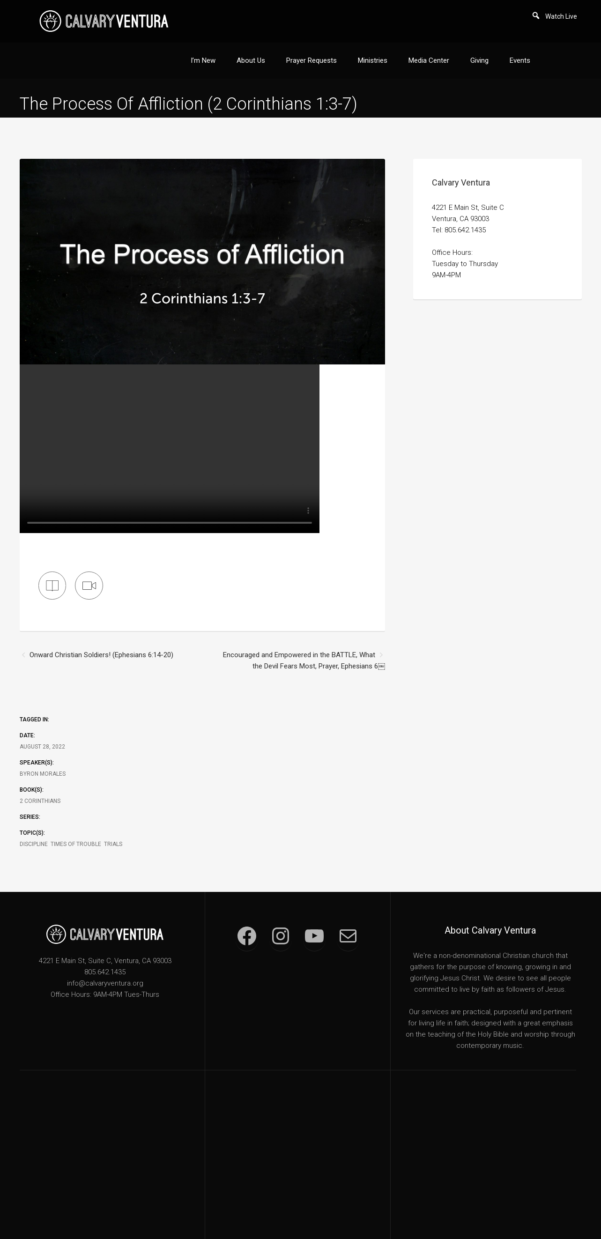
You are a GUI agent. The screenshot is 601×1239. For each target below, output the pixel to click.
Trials (113, 835)
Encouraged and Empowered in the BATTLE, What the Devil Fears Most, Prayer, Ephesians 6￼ (304, 651)
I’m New (203, 50)
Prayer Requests (311, 50)
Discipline (34, 835)
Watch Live (561, 16)
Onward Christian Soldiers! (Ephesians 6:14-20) (101, 646)
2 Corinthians (40, 792)
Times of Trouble (76, 835)
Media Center (428, 50)
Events (520, 50)
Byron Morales (43, 765)
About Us (251, 50)
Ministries (372, 50)
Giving (479, 50)
